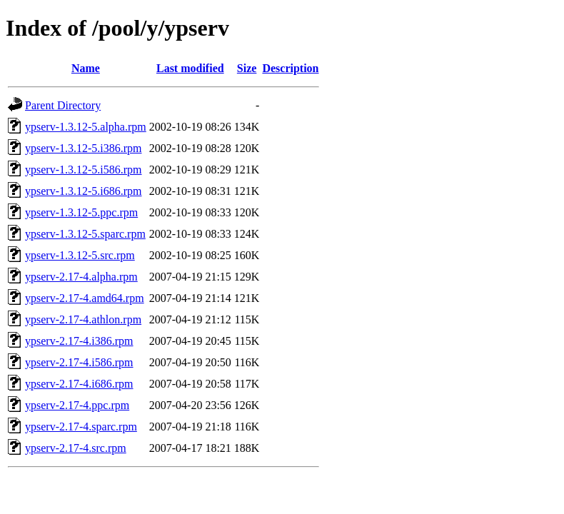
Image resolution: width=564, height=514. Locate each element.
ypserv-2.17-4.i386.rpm (79, 341)
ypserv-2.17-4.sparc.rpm (81, 426)
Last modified (190, 68)
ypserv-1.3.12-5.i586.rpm (83, 169)
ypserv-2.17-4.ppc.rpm (77, 405)
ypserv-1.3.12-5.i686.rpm (83, 191)
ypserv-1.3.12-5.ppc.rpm (81, 212)
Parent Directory (63, 105)
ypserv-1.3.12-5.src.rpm (80, 255)
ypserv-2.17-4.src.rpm (75, 448)
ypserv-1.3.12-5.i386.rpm (83, 148)
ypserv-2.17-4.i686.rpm (79, 384)
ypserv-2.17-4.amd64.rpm (84, 298)
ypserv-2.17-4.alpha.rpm (81, 277)
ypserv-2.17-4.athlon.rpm (83, 319)
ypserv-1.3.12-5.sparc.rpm (85, 234)
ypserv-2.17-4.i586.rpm (79, 362)
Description (290, 68)
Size (247, 68)
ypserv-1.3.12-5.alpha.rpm (85, 127)
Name (85, 68)
